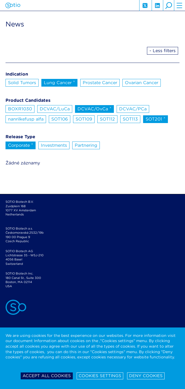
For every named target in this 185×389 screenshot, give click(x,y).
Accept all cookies (47, 375)
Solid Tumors (22, 82)
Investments (54, 145)
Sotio (13, 5)
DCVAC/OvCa (94, 108)
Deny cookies (146, 375)
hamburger (179, 5)
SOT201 (155, 119)
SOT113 (130, 119)
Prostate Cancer (100, 82)
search (168, 5)
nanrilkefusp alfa (26, 119)
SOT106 (59, 119)
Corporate (20, 145)
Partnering (86, 145)
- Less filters (162, 50)
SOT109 (84, 119)
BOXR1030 (20, 108)
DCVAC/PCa (133, 108)
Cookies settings (100, 375)
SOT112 (107, 119)
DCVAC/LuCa (55, 108)
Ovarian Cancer (141, 82)
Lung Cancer (59, 82)
